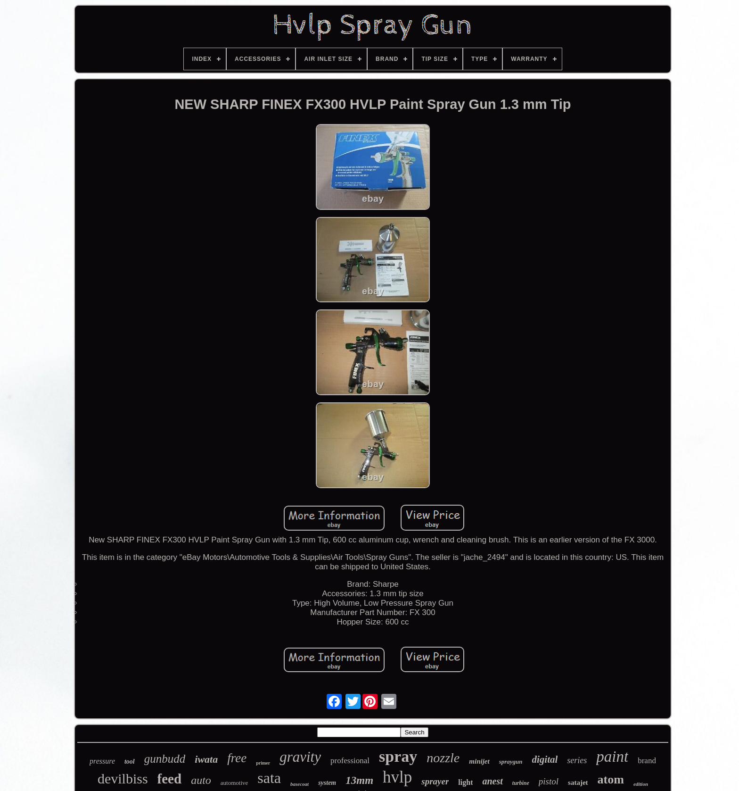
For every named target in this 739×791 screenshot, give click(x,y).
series (577, 760)
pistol (548, 781)
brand (647, 760)
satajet (578, 782)
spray (398, 756)
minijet (479, 761)
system (327, 782)
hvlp (397, 777)
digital (545, 759)
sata (269, 777)
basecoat (299, 784)
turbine (520, 783)
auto (201, 780)
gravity (300, 757)
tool (129, 761)
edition (640, 784)
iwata (206, 759)
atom (611, 779)
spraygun (511, 761)
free (236, 758)
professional (350, 760)
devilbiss (123, 778)
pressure (102, 761)
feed (169, 778)
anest (492, 781)
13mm (359, 780)
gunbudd (165, 758)
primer (263, 763)
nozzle (443, 757)
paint (612, 756)
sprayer (435, 781)
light (465, 782)
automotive (234, 782)
